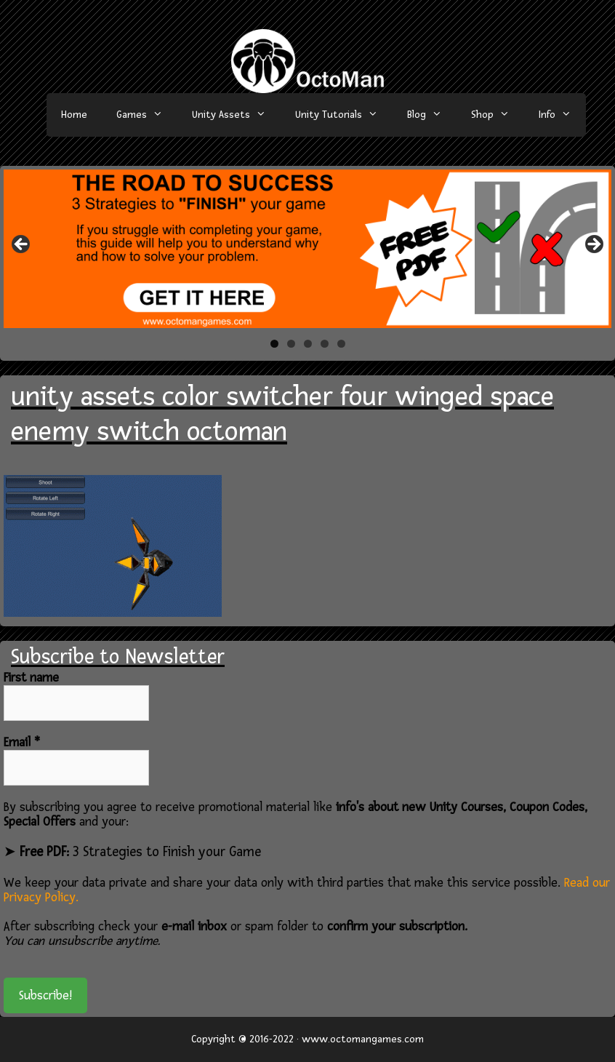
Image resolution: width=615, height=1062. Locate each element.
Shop (497, 115)
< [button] (22, 245)
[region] (307, 248)
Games (146, 115)
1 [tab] (274, 344)
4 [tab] (325, 344)
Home (74, 114)
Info (562, 115)
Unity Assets (236, 115)
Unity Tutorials (344, 115)
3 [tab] (308, 344)
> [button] (593, 245)
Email (22, 742)
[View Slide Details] (307, 248)
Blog (432, 115)
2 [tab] (291, 344)
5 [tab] (341, 344)
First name (31, 678)
